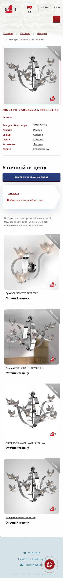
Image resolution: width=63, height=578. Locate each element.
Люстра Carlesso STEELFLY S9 (20, 517)
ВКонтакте (34, 552)
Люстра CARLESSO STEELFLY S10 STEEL (25, 442)
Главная (8, 33)
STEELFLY (38, 139)
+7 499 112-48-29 (50, 7)
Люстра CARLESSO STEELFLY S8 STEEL (25, 367)
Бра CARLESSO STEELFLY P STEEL (22, 293)
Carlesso (38, 134)
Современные (41, 149)
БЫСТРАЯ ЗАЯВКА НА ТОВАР (31, 177)
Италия (37, 130)
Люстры (42, 33)
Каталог (25, 33)
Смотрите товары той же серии (26, 200)
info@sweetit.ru (33, 564)
